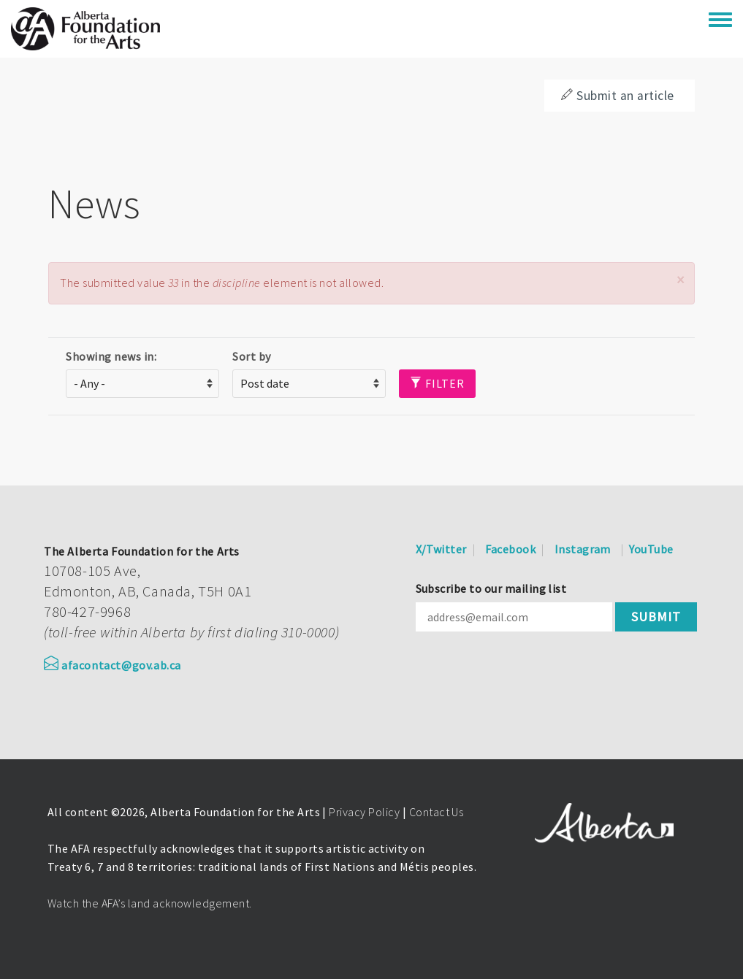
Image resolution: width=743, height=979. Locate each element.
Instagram (583, 549)
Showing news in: (111, 356)
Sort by (251, 356)
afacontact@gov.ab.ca (112, 665)
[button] (680, 280)
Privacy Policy (364, 812)
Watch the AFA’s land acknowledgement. (149, 903)
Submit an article (617, 96)
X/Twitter (441, 549)
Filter (437, 383)
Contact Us (436, 812)
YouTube (651, 549)
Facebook (510, 549)
